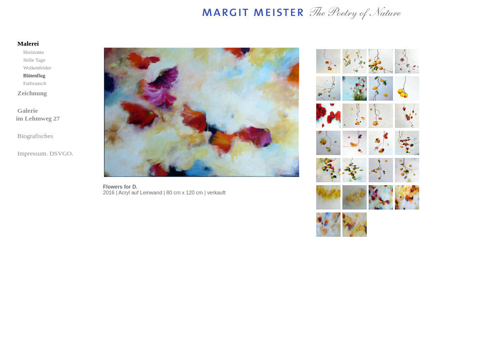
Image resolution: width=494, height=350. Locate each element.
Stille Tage (35, 60)
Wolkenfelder (38, 67)
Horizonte (35, 52)
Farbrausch (35, 83)
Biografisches (36, 136)
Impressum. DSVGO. (46, 153)
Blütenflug (35, 75)
